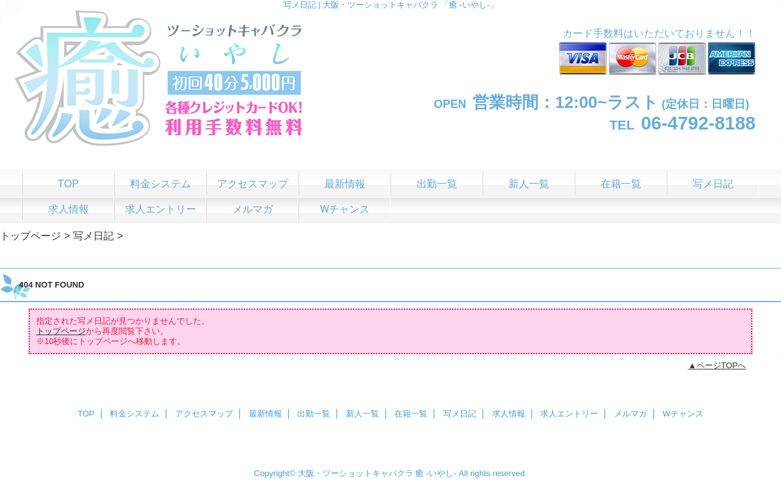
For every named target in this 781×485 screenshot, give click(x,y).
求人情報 (508, 413)
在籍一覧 (410, 413)
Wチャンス (683, 413)
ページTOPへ (722, 365)
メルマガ (630, 413)
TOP (68, 183)
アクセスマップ (204, 413)
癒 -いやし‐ (435, 473)
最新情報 (265, 413)
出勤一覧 (313, 413)
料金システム (134, 413)
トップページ (30, 235)
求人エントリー (569, 413)
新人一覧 (362, 413)
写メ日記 (93, 235)
